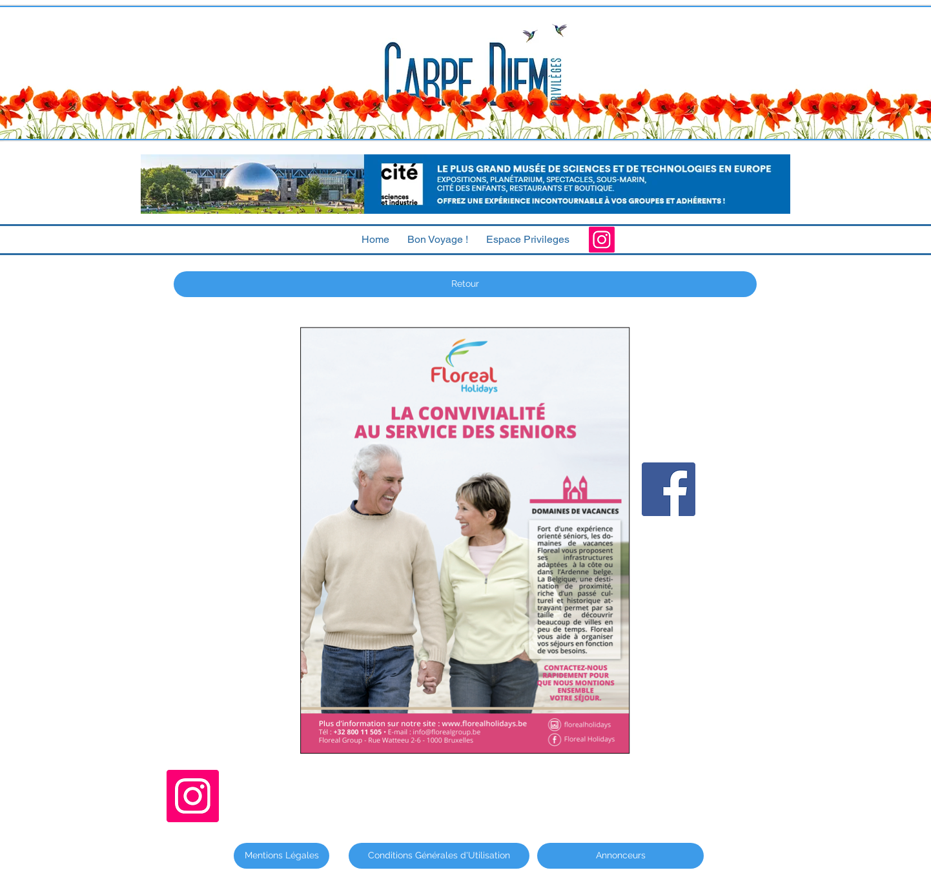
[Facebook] (668, 489)
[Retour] (465, 284)
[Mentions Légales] (281, 856)
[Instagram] (602, 240)
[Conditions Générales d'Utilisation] (439, 856)
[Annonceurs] (620, 856)
